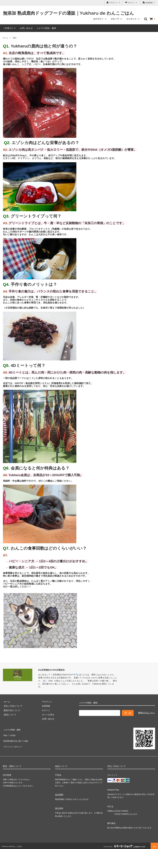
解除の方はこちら (146, 713)
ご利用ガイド (9, 28)
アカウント (113, 2)
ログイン (131, 2)
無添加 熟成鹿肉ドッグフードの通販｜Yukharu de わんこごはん (68, 13)
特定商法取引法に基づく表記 (16, 737)
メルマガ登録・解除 (46, 28)
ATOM (12, 733)
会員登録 (149, 2)
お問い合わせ (26, 28)
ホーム (5, 38)
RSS (5, 733)
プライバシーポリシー (13, 742)
